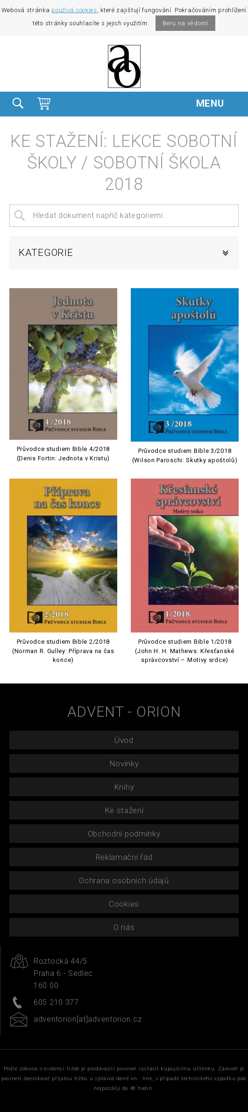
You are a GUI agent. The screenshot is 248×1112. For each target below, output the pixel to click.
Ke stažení (124, 810)
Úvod (124, 740)
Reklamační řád (124, 857)
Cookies (124, 903)
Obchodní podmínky (124, 833)
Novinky (124, 763)
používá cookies (74, 10)
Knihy (124, 787)
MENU (217, 103)
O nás (124, 927)
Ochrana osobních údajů (124, 880)
